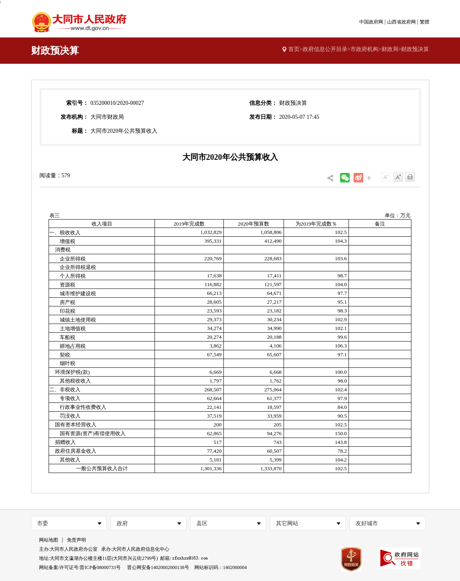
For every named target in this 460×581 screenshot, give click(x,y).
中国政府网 (371, 22)
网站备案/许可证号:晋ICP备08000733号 (80, 567)
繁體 (424, 22)
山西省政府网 (401, 22)
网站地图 (48, 540)
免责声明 (76, 540)
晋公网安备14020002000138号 (158, 567)
